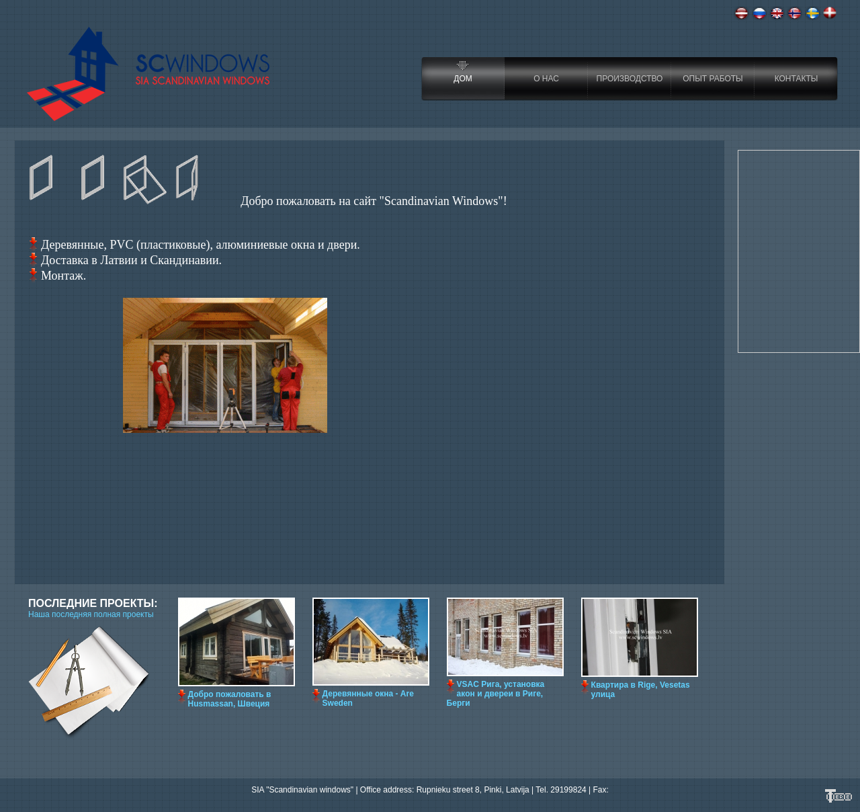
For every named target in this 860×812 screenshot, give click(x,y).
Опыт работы (712, 78)
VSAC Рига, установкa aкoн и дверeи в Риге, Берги (496, 694)
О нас (546, 78)
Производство (630, 78)
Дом (463, 78)
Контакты (796, 78)
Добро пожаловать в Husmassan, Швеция (229, 699)
